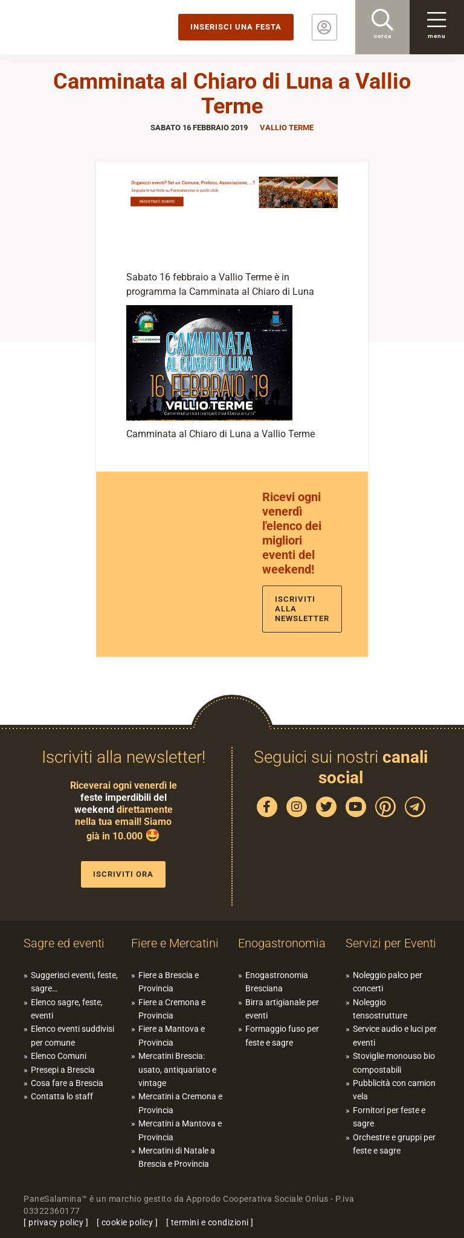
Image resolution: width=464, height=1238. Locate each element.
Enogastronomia (282, 943)
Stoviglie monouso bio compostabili (394, 1062)
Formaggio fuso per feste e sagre (282, 1035)
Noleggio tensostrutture (380, 1008)
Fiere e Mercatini (175, 943)
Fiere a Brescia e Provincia (168, 981)
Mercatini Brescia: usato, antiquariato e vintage (177, 1069)
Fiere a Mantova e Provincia (171, 1035)
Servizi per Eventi (391, 943)
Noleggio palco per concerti (387, 981)
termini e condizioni (210, 1222)
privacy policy (55, 1222)
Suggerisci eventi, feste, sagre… (74, 981)
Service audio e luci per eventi (395, 1035)
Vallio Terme (287, 127)
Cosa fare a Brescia (67, 1083)
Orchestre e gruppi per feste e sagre (394, 1143)
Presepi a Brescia (63, 1070)
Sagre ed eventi (64, 943)
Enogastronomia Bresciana (276, 981)
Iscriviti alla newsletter (302, 609)
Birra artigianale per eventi (282, 1008)
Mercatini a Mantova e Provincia (180, 1130)
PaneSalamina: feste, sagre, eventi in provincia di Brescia (93, 27)
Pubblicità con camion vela (394, 1089)
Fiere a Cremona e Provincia (171, 1008)
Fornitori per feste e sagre (389, 1116)
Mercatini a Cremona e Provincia (180, 1102)
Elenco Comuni (58, 1056)
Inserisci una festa (236, 26)
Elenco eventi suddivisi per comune (72, 1035)
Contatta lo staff (62, 1096)
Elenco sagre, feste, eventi (67, 1008)
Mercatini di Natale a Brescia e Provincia (176, 1157)
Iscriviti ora (123, 874)
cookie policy (127, 1222)
